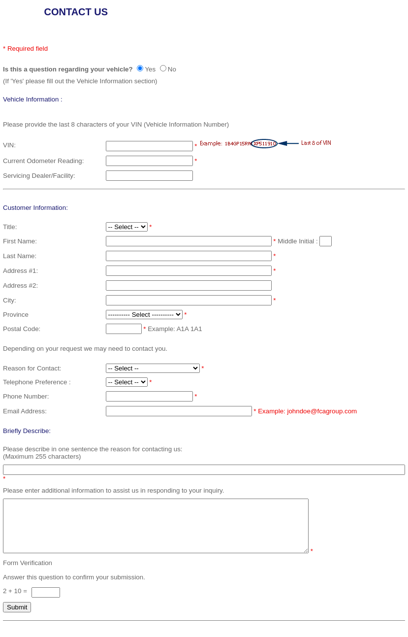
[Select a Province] (144, 314)
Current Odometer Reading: (43, 161)
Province (16, 314)
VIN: (9, 145)
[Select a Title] (127, 227)
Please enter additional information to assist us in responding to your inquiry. (113, 490)
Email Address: (25, 411)
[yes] (140, 68)
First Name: (20, 241)
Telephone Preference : (37, 382)
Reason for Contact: (32, 368)
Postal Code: (21, 329)
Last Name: (19, 256)
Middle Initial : (298, 241)
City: (9, 300)
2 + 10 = (16, 601)
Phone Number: (26, 396)
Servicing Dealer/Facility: (39, 175)
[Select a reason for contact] (153, 368)
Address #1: (20, 270)
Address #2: (20, 285)
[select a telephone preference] (127, 382)
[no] (163, 68)
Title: (10, 227)
